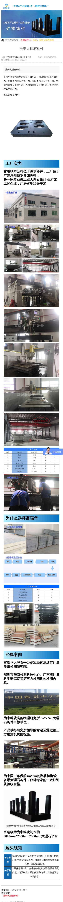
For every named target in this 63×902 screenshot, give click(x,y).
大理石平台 (25, 40)
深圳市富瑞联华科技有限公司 (19, 57)
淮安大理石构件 (20, 890)
